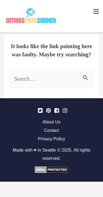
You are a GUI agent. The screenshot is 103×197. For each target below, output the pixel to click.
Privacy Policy (51, 139)
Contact (51, 130)
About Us (52, 122)
